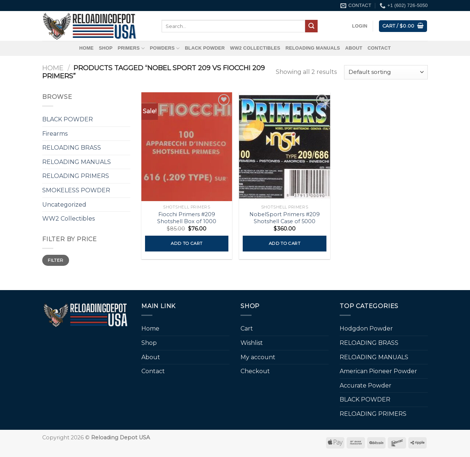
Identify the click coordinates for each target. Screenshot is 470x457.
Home (86, 48)
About (353, 48)
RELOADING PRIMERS (75, 175)
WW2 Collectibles (255, 48)
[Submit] (311, 26)
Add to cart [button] (186, 243)
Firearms (55, 133)
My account (258, 357)
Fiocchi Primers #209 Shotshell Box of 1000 (186, 218)
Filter (55, 260)
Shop (105, 48)
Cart (247, 328)
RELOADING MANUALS (312, 48)
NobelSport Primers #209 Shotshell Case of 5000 (284, 218)
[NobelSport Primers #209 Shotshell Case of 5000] (284, 146)
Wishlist (252, 342)
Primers (131, 48)
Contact (379, 48)
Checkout (255, 371)
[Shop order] (386, 72)
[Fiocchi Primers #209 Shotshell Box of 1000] (186, 146)
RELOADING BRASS (71, 147)
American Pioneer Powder (378, 371)
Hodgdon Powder (366, 328)
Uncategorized (64, 204)
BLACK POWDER (205, 48)
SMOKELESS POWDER (76, 190)
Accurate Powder (365, 385)
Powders (165, 48)
